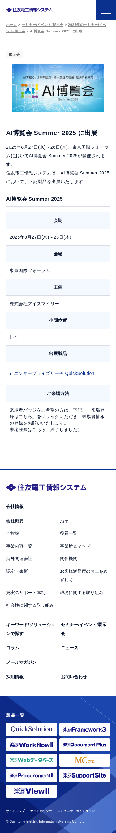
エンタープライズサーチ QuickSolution (54, 373)
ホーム (11, 25)
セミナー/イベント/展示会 (43, 25)
